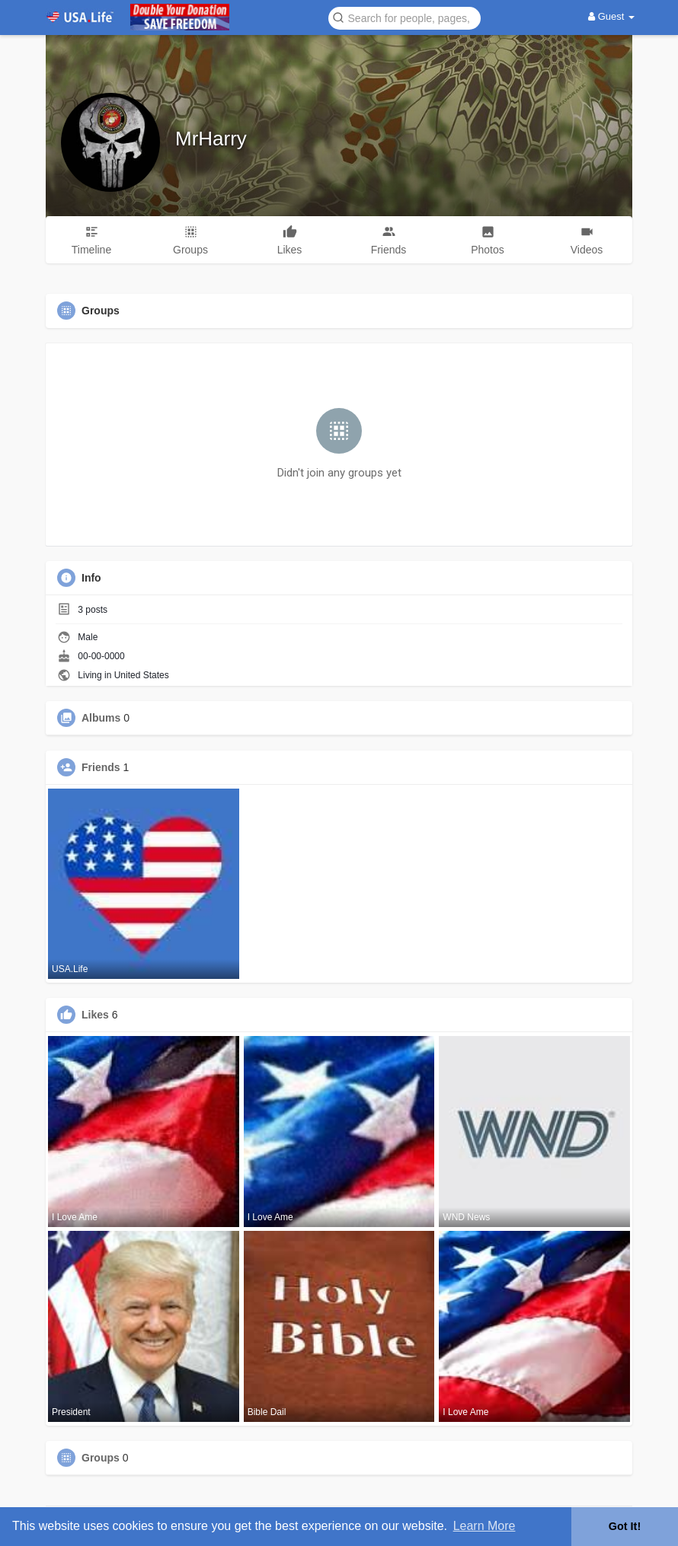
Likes (95, 1015)
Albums (101, 718)
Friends (101, 767)
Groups (101, 1458)
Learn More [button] (484, 1525)
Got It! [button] (625, 1526)
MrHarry (211, 138)
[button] (404, 17)
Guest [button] (611, 16)
